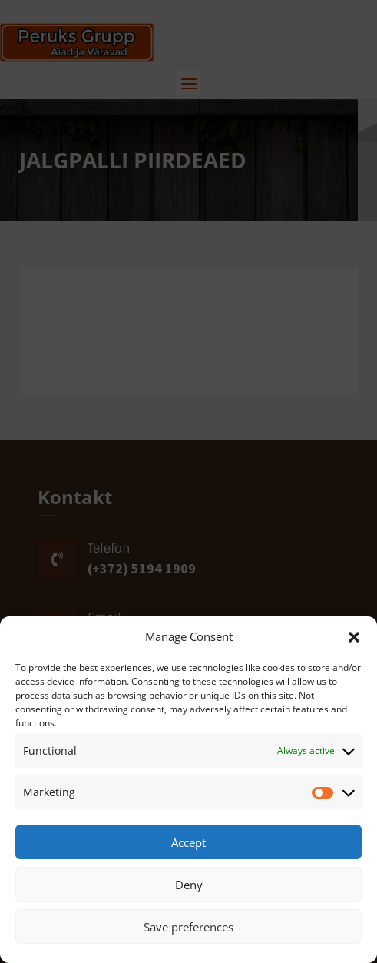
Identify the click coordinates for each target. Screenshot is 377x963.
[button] (354, 637)
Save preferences (188, 927)
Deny (189, 884)
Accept (188, 842)
